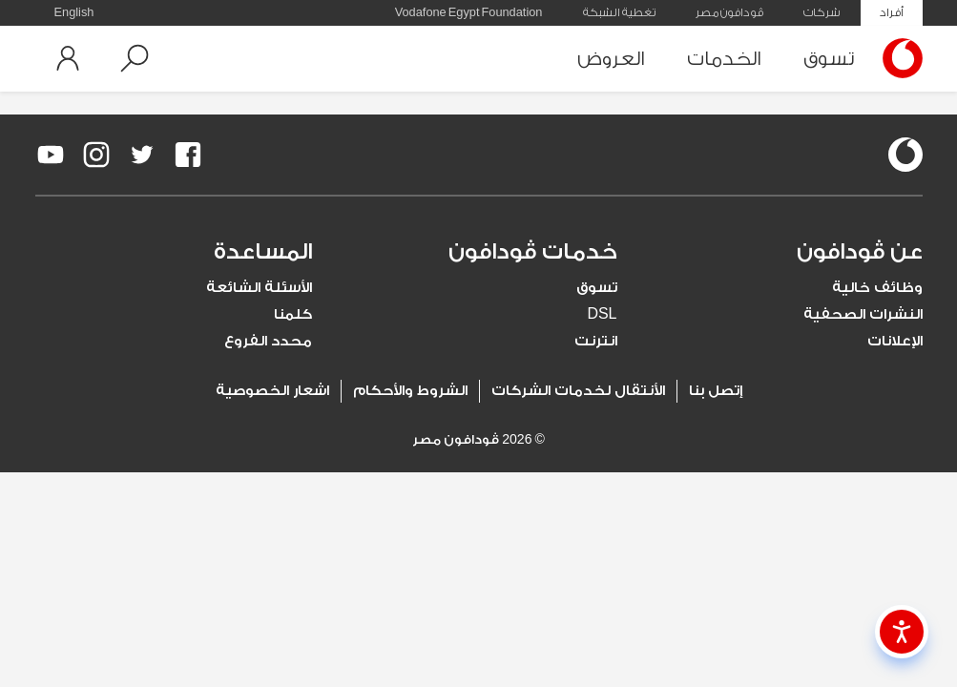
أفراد (892, 12)
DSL (601, 314)
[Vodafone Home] (898, 58)
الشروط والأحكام (410, 391)
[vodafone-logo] (905, 154)
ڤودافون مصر (729, 12)
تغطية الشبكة (619, 12)
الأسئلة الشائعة (259, 288)
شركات (821, 12)
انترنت (595, 341)
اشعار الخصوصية (272, 391)
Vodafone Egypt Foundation (469, 12)
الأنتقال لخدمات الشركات (578, 391)
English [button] (74, 12)
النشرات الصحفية (863, 314)
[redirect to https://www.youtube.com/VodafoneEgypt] (50, 154)
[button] (134, 58)
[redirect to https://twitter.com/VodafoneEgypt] (142, 154)
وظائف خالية (877, 288)
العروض (611, 59)
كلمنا (293, 314)
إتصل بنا (715, 391)
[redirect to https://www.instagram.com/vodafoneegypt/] (96, 154)
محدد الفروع (268, 341)
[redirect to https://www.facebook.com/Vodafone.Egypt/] (188, 154)
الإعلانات (895, 341)
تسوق (828, 59)
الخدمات (724, 59)
